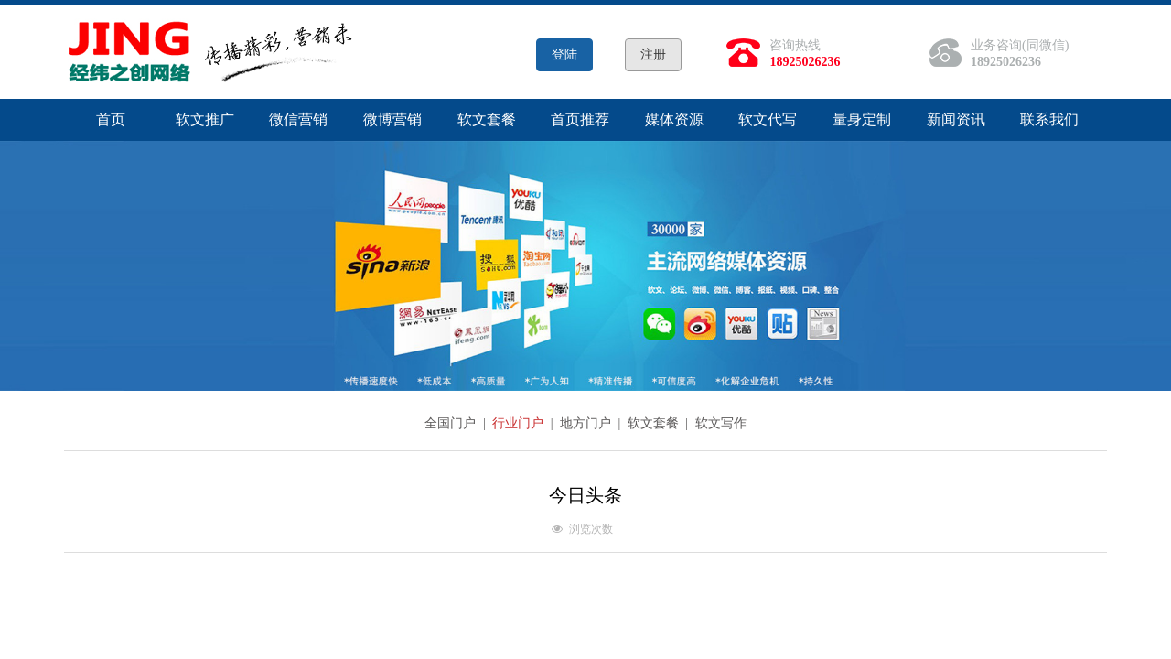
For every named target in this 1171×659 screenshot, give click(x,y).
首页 (110, 119)
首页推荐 (580, 119)
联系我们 (1049, 119)
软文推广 (205, 119)
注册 (653, 54)
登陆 (564, 54)
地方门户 (587, 423)
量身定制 (862, 119)
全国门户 (451, 423)
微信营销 (298, 119)
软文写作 (721, 423)
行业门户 (519, 423)
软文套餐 (486, 119)
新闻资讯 (956, 119)
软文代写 (767, 119)
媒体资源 (674, 119)
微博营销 (392, 119)
